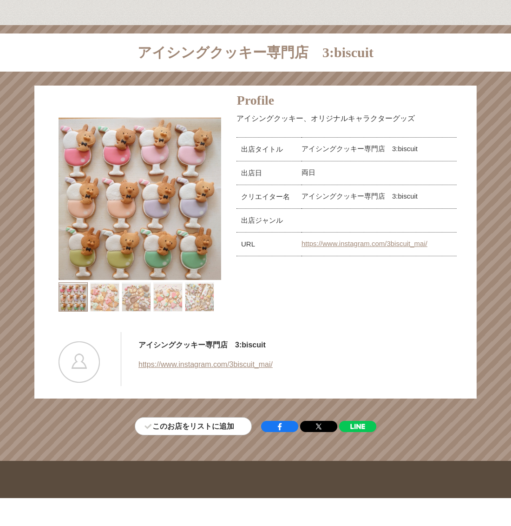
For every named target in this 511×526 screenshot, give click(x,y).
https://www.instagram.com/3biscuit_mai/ (364, 243)
